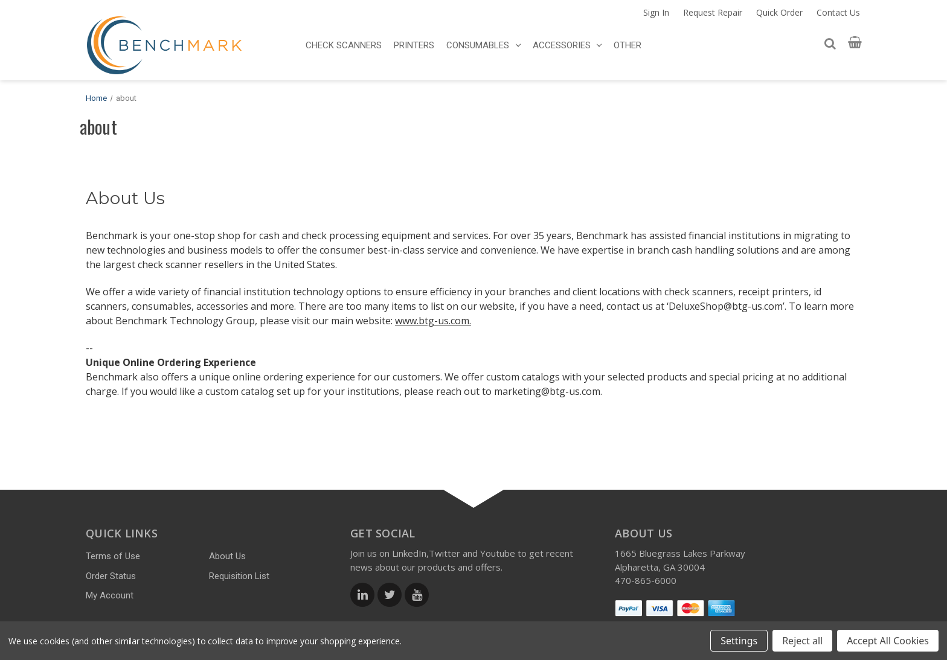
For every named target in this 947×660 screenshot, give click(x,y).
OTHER (627, 45)
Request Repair (712, 12)
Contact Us (838, 12)
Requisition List (239, 576)
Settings (739, 640)
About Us (227, 556)
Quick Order (779, 12)
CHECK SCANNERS (344, 45)
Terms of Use (113, 556)
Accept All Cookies (888, 640)
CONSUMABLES (483, 45)
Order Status (111, 576)
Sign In (656, 12)
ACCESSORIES (567, 45)
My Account (109, 595)
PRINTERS (414, 45)
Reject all (802, 640)
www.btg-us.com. (433, 320)
